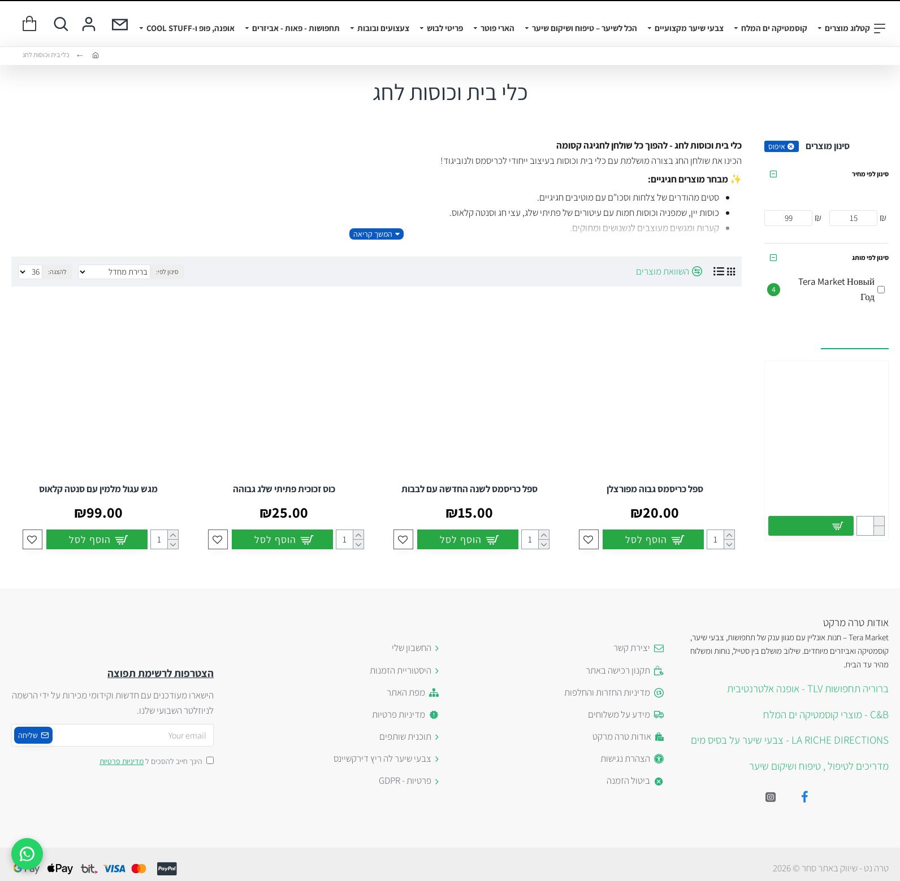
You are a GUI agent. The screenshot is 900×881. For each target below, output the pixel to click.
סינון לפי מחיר (870, 174)
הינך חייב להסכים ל (156, 761)
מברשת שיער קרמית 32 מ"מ (826, 488)
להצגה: (57, 271)
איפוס (776, 146)
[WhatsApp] (27, 854)
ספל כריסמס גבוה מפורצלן (655, 488)
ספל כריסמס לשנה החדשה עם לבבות (469, 488)
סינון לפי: (167, 271)
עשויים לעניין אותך (855, 336)
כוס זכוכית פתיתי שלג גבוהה (284, 488)
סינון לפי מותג (870, 257)
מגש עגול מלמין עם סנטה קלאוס (98, 488)
